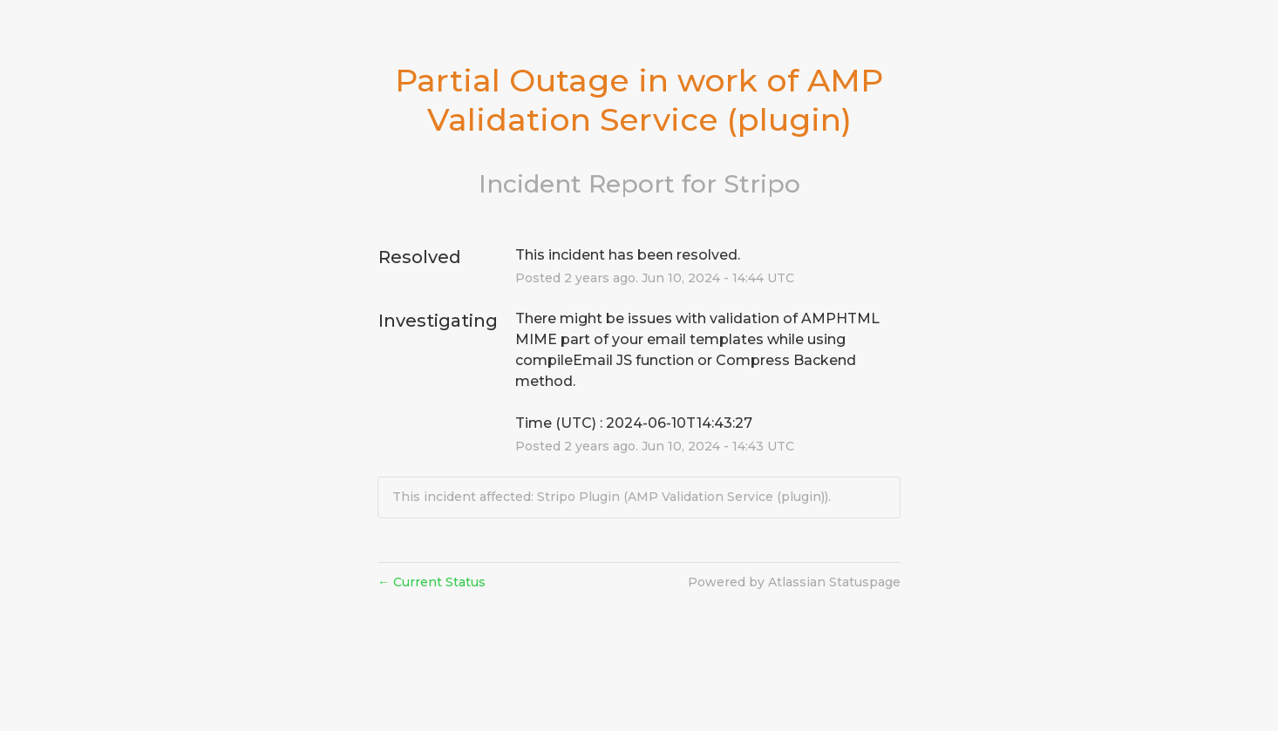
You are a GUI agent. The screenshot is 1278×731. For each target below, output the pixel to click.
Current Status (431, 582)
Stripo (762, 184)
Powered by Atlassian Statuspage (794, 582)
